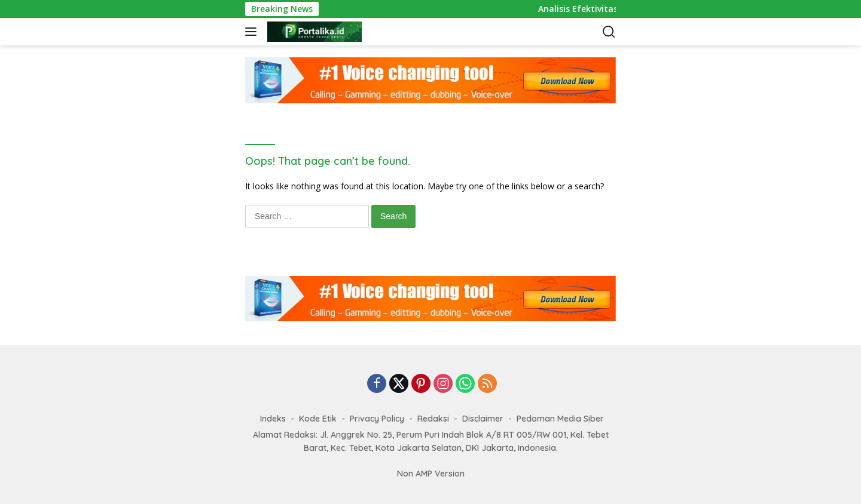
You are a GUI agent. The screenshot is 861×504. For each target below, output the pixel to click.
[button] (253, 31)
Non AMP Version (431, 473)
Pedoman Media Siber (560, 418)
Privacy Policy (377, 418)
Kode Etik (318, 418)
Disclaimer (482, 418)
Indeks (273, 418)
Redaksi (433, 418)
